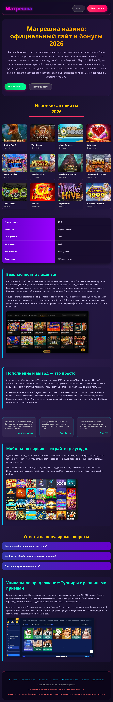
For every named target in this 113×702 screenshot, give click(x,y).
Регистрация (97, 8)
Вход (78, 8)
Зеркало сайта (98, 680)
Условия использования (48, 680)
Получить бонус (40, 86)
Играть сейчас (15, 86)
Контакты (85, 680)
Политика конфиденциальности (22, 680)
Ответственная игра (69, 680)
